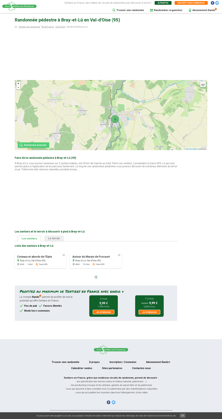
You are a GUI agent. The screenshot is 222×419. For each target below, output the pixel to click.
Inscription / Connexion (123, 362)
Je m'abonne (103, 312)
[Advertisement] (111, 54)
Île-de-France (48, 27)
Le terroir (54, 238)
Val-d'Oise (60, 27)
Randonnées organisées (168, 10)
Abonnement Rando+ (158, 362)
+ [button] (18, 83)
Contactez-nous (141, 368)
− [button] (18, 87)
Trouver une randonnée (130, 10)
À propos (163, 3)
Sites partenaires (112, 368)
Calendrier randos (81, 368)
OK (182, 415)
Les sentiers (29, 238)
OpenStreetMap (191, 149)
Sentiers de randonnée (29, 27)
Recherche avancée (35, 145)
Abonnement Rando (203, 10)
